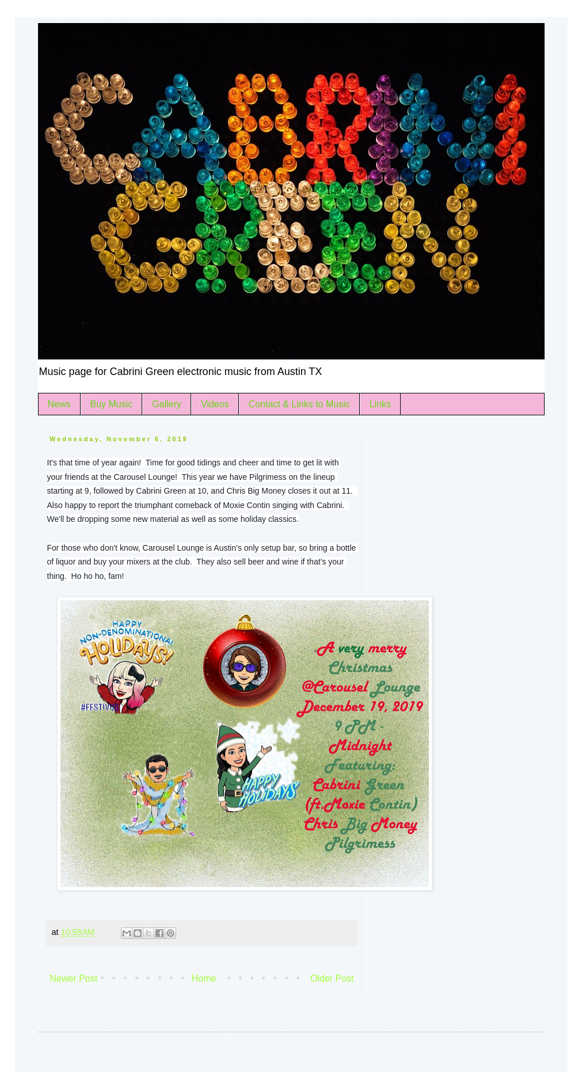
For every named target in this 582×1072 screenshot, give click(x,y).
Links (380, 404)
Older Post (332, 978)
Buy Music (111, 404)
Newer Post (74, 978)
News (59, 404)
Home (204, 978)
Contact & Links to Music (299, 404)
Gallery (166, 404)
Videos (215, 404)
